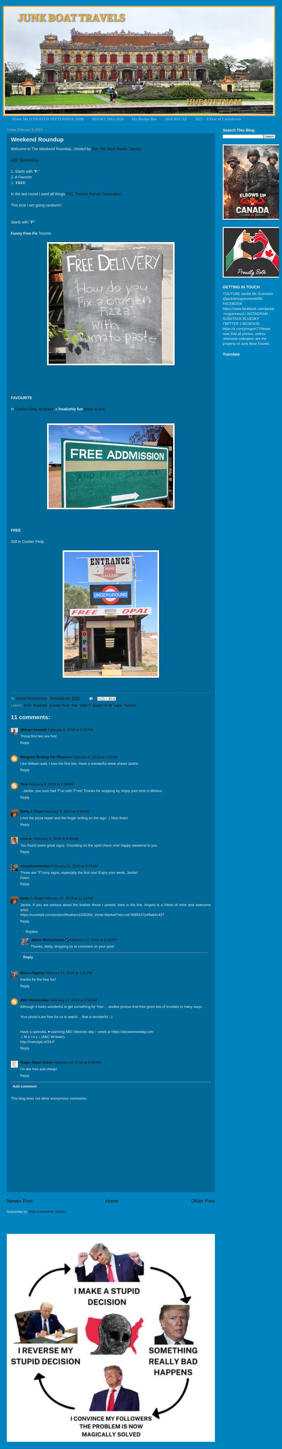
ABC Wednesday (25, 160)
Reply (24, 743)
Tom (23, 784)
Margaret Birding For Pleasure (46, 757)
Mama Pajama (32, 973)
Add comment (25, 1086)
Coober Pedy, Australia (34, 409)
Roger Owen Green (36, 1062)
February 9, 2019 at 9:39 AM (56, 839)
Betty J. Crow (31, 811)
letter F (85, 705)
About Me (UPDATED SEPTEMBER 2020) (47, 119)
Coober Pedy (59, 705)
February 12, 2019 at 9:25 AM (74, 866)
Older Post (203, 1201)
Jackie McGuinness (47, 940)
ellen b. (26, 839)
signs (118, 705)
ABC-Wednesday (34, 1000)
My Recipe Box (144, 119)
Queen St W (102, 705)
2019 (27, 705)
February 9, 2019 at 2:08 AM (51, 784)
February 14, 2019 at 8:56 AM (73, 1000)
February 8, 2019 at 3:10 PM (70, 730)
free (75, 705)
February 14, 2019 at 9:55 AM (77, 1062)
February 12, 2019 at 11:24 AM (68, 898)
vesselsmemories (35, 866)
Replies (32, 932)
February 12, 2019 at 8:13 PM (93, 940)
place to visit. (95, 409)
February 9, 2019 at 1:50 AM (95, 757)
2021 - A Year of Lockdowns (218, 119)
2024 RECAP (176, 119)
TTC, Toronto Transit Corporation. (94, 194)
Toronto (130, 705)
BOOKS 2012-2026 (108, 119)
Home (112, 1201)
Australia (40, 705)
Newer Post (20, 1201)
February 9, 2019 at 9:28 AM (66, 811)
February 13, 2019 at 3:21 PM (68, 973)
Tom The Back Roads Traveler (117, 149)
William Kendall (33, 730)
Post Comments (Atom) (47, 1212)
